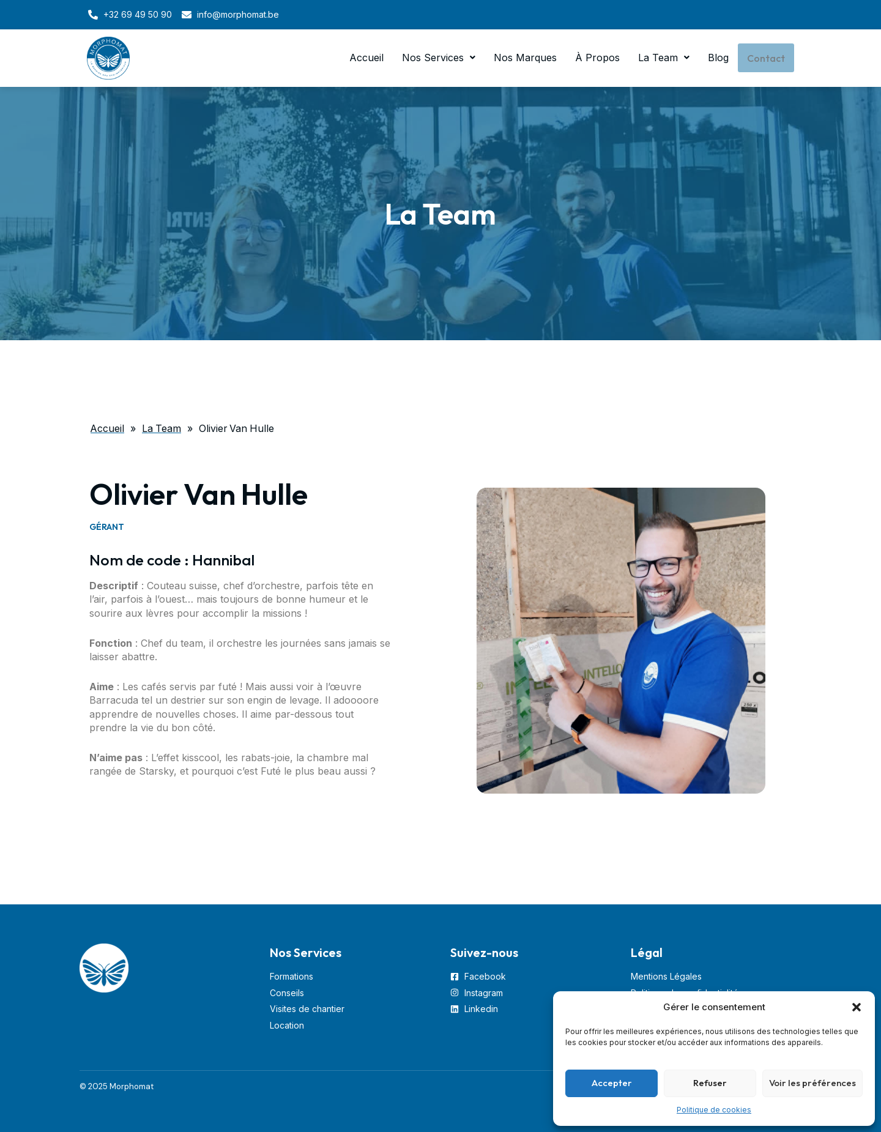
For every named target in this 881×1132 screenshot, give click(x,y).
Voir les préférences (812, 1083)
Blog (717, 58)
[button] (856, 1007)
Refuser (710, 1083)
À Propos (596, 58)
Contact (765, 58)
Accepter (612, 1083)
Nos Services (437, 58)
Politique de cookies (714, 1109)
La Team (662, 58)
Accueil (365, 58)
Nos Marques (524, 58)
